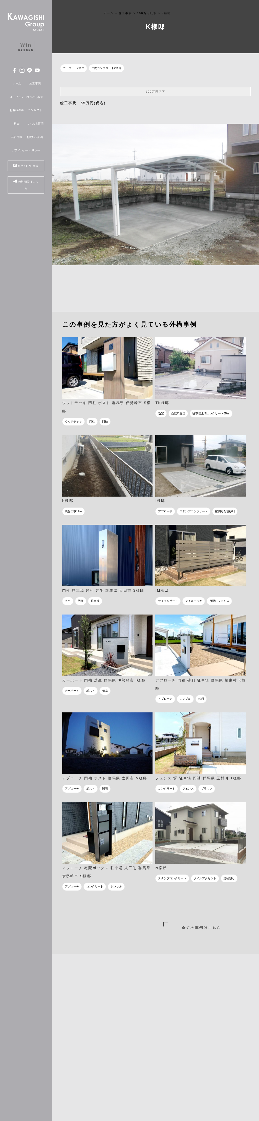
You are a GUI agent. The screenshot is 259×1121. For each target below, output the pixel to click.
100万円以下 (155, 91)
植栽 (105, 690)
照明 (105, 788)
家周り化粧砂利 (225, 511)
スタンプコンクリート (194, 511)
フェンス (188, 788)
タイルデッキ (193, 600)
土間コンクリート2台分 (106, 67)
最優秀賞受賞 (26, 46)
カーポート (72, 690)
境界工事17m (73, 511)
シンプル (185, 698)
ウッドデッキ (73, 421)
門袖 (105, 421)
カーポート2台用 (73, 67)
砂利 (201, 698)
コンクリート (166, 788)
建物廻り (229, 878)
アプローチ (165, 511)
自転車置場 (178, 413)
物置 (161, 413)
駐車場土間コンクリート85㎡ (210, 413)
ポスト (90, 690)
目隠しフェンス (219, 600)
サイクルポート (168, 600)
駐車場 (95, 600)
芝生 (68, 600)
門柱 (92, 421)
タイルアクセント (205, 878)
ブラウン (206, 788)
